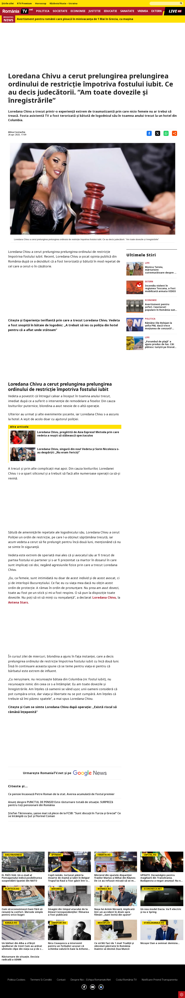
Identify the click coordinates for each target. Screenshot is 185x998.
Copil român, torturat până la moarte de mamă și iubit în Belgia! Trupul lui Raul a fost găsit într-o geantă (69, 878)
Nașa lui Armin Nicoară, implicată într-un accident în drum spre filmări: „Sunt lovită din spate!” (114, 912)
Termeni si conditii (41, 979)
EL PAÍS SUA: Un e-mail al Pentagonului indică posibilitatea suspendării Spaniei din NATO (22, 878)
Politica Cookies (16, 979)
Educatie (110, 11)
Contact (61, 979)
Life (147, 262)
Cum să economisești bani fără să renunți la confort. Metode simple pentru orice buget (22, 912)
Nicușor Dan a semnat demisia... (160, 943)
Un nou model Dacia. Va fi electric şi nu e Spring (160, 911)
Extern (156, 11)
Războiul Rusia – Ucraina (63, 3)
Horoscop (40, 3)
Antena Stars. (18, 602)
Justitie (95, 11)
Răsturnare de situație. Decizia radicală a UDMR (20, 958)
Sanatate (127, 11)
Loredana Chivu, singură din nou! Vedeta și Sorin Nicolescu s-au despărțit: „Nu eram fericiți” (78, 450)
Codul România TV (126, 979)
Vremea (143, 11)
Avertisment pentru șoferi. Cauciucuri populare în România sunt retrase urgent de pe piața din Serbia (160, 307)
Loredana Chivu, (104, 597)
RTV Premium (24, 3)
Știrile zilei (8, 3)
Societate (60, 11)
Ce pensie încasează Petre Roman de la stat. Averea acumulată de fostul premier (61, 794)
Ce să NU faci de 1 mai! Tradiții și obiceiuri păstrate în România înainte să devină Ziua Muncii (114, 946)
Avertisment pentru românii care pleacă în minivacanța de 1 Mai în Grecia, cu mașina (75, 19)
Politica (42, 11)
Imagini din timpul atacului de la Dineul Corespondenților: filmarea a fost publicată (68, 912)
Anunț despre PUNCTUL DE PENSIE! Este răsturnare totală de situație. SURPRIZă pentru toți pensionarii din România (60, 804)
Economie (78, 11)
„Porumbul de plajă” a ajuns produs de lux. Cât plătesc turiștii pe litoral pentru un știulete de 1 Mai (159, 344)
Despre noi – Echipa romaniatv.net (91, 979)
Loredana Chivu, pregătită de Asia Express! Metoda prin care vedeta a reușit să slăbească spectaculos (78, 434)
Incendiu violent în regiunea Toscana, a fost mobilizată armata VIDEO (160, 288)
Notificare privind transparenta (159, 979)
